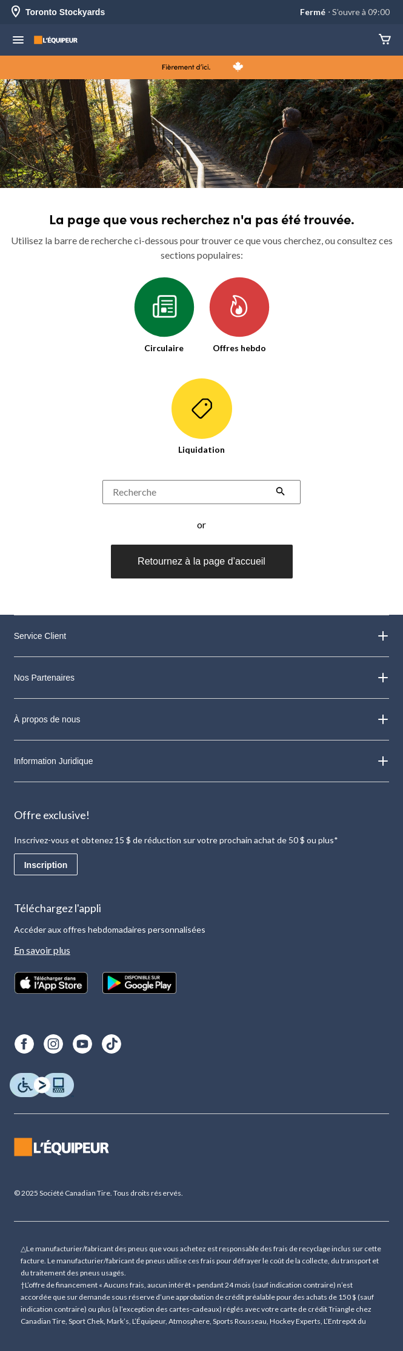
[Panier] (384, 40)
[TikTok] (111, 1044)
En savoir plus (42, 950)
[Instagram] (53, 1044)
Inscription (46, 865)
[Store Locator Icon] (16, 12)
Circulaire (164, 315)
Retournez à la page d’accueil (201, 561)
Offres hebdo (239, 315)
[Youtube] (82, 1044)
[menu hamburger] (18, 41)
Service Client (202, 636)
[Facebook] (24, 1044)
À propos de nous (202, 719)
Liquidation (202, 416)
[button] (280, 493)
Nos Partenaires (202, 678)
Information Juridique (202, 761)
